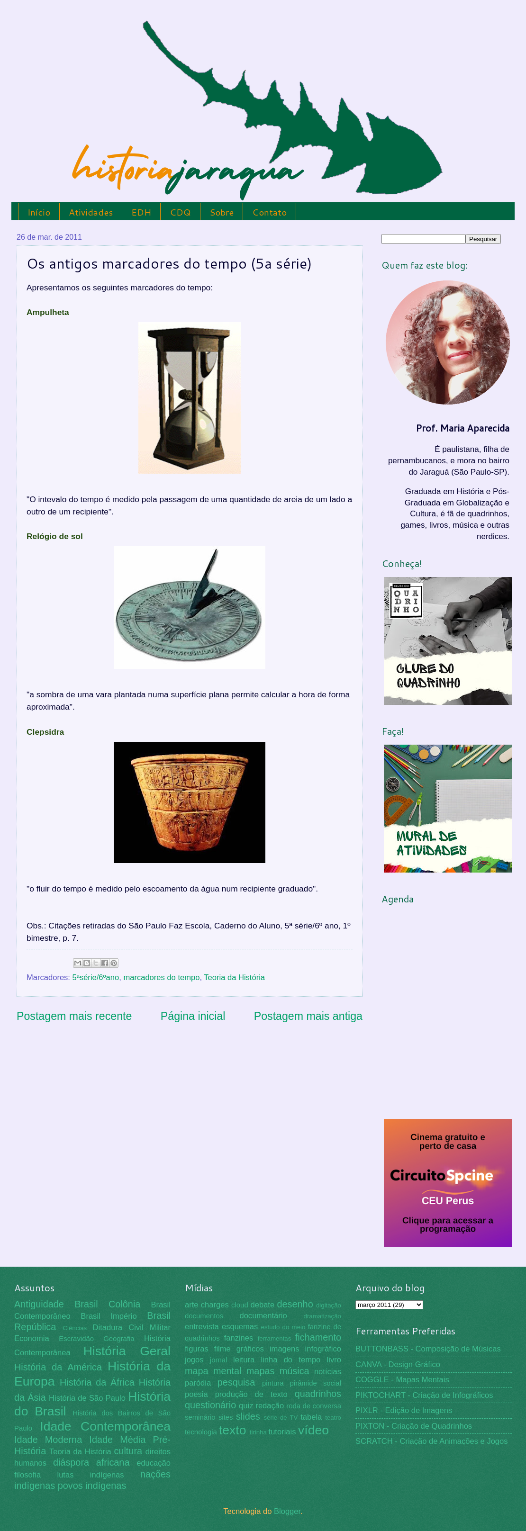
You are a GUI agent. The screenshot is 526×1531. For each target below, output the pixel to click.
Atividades (91, 212)
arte (192, 1304)
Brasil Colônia (107, 1304)
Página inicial (193, 1016)
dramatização (322, 1316)
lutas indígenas (90, 1474)
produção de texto (251, 1394)
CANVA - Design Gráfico (397, 1364)
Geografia (118, 1338)
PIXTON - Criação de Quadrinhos (413, 1426)
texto (232, 1430)
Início (38, 212)
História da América (58, 1367)
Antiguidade (39, 1304)
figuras (197, 1348)
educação (153, 1463)
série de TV (280, 1417)
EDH (141, 212)
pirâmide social (315, 1383)
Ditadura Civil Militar (132, 1327)
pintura (273, 1383)
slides (248, 1416)
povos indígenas (92, 1485)
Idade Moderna (48, 1439)
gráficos (250, 1348)
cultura (128, 1451)
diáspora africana (91, 1462)
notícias (327, 1371)
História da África (97, 1382)
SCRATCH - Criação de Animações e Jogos (431, 1441)
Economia (31, 1338)
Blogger (287, 1511)
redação (269, 1405)
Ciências (75, 1328)
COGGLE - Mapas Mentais (402, 1379)
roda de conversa (313, 1406)
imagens (284, 1348)
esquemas (240, 1326)
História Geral (127, 1351)
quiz (246, 1405)
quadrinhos (318, 1393)
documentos (204, 1316)
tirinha (258, 1432)
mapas (260, 1371)
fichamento (318, 1337)
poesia (196, 1394)
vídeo (313, 1430)
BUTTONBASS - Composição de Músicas (428, 1348)
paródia (198, 1382)
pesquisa (236, 1382)
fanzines (239, 1337)
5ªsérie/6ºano (96, 977)
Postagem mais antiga (308, 1016)
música (294, 1371)
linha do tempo (290, 1359)
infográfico (323, 1348)
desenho (295, 1304)
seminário (200, 1417)
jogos (194, 1359)
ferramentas (274, 1338)
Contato (269, 212)
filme (222, 1348)
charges (215, 1304)
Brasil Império (108, 1316)
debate (263, 1304)
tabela (311, 1417)
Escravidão (76, 1338)
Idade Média (117, 1439)
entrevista (202, 1326)
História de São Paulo (87, 1398)
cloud (239, 1305)
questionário (210, 1405)
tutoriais (282, 1431)
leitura (243, 1359)
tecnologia (201, 1432)
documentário (263, 1315)
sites (225, 1417)
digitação (328, 1305)
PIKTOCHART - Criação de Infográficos (424, 1395)
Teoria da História (234, 977)
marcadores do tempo (161, 977)
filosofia (27, 1474)
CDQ (180, 212)
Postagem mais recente (74, 1016)
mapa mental (213, 1371)
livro (334, 1359)
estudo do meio (283, 1327)
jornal (218, 1360)
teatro (333, 1417)
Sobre (221, 212)
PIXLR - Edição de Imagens (403, 1410)
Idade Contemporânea (105, 1426)
